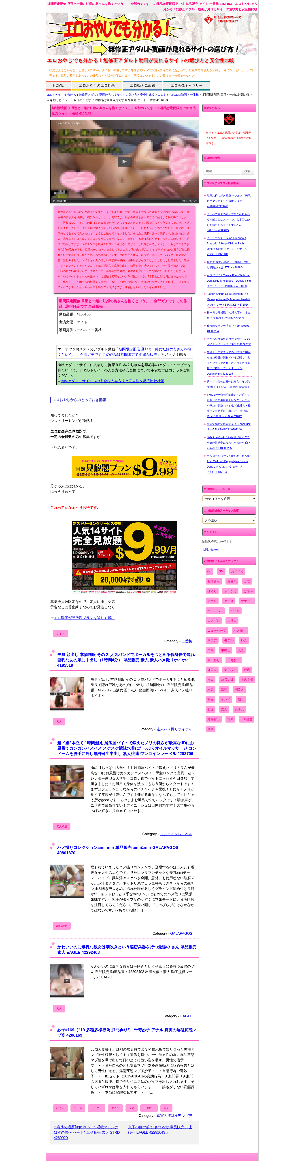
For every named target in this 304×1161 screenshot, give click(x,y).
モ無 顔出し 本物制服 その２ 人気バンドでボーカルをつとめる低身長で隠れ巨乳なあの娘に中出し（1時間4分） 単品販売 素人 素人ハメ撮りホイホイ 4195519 (126, 660)
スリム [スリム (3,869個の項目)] (232, 620)
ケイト (60, 633)
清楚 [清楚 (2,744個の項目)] (224, 689)
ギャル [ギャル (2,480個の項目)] (235, 611)
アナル (78, 1108)
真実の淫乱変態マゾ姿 (174, 1116)
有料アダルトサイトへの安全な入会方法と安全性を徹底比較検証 (112, 381)
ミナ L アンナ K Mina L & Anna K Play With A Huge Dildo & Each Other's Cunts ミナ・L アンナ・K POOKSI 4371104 (227, 246)
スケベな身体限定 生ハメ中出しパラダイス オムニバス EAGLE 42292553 (229, 341)
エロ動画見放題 (142, 85)
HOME (58, 85)
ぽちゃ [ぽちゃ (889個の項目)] (248, 591)
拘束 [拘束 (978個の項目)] (210, 680)
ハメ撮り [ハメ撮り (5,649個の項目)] (240, 630)
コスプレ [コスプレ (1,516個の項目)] (213, 620)
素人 (59, 721)
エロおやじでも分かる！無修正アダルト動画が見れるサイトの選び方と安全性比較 (101, 94)
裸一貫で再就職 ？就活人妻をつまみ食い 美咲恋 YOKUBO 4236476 (229, 315)
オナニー (96, 1108)
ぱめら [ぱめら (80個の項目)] (212, 591)
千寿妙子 (149, 1108)
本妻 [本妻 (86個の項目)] (210, 689)
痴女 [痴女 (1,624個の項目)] (241, 699)
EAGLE (186, 1016)
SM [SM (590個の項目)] (221, 571)
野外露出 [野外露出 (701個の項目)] (213, 719)
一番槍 (194, 94)
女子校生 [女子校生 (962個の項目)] (230, 670)
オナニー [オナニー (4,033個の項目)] (247, 601)
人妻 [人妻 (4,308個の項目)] (241, 650)
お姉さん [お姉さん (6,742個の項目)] (213, 581)
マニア (115, 1108)
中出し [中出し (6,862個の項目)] (225, 650)
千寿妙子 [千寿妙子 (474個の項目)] (233, 660)
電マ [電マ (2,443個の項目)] (230, 719)
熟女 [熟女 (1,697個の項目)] (210, 699)
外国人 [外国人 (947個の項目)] (212, 670)
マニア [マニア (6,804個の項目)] (212, 640)
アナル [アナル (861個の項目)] (212, 601)
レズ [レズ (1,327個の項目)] (244, 640)
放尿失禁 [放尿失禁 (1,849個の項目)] (227, 680)
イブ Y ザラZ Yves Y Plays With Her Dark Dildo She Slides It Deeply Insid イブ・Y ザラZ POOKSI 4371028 (229, 281)
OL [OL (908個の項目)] (209, 571)
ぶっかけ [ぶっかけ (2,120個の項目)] (230, 591)
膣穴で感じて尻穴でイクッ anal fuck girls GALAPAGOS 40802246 (229, 427)
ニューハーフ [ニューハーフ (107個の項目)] (216, 630)
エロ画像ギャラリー (186, 85)
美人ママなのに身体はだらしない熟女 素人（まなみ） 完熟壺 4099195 (228, 384)
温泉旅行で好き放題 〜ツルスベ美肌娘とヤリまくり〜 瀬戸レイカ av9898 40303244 (229, 201)
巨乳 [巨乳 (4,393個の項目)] (247, 670)
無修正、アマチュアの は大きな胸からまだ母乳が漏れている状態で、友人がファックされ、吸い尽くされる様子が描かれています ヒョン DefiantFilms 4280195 (229, 363)
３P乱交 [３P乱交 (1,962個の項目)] (246, 719)
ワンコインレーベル (176, 834)
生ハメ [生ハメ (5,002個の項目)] (225, 699)
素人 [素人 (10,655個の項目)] (224, 709)
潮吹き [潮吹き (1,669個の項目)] (239, 689)
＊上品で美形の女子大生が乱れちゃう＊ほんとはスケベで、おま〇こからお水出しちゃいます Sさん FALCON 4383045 (228, 222)
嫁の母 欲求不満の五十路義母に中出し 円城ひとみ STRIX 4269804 (229, 265)
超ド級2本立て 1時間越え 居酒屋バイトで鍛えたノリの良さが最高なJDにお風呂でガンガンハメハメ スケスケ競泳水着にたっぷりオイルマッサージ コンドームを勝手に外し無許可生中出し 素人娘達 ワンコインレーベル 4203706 (126, 748)
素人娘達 (61, 826)
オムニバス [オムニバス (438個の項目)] (215, 611)
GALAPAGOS (181, 933)
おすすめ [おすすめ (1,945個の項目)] (237, 571)
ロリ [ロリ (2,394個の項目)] (210, 650)
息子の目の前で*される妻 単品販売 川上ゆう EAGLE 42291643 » (160, 1129)
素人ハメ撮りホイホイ (174, 729)
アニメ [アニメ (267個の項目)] (229, 601)
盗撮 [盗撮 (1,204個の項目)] (210, 709)
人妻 (131, 1108)
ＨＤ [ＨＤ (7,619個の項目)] (210, 729)
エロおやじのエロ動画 (97, 85)
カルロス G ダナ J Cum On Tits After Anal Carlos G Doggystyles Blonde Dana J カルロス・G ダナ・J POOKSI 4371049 (229, 464)
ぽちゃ (60, 1108)
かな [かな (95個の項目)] (247, 581)
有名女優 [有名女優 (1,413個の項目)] (247, 680)
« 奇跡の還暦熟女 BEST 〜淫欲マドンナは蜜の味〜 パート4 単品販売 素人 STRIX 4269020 (87, 1132)
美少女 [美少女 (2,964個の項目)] (239, 709)
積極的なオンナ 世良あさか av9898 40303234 (228, 328)
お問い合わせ (210, 549)
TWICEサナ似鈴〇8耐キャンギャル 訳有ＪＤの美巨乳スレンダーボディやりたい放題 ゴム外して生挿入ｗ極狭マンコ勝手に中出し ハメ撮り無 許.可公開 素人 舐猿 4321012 (229, 405)
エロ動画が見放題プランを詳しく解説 (84, 618)
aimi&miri (61, 926)
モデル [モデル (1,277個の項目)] (229, 640)
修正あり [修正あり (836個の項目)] (213, 660)
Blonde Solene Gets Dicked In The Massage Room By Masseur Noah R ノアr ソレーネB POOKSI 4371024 (229, 299)
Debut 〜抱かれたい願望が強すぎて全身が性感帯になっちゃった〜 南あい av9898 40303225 (229, 443)
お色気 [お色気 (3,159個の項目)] (232, 581)
